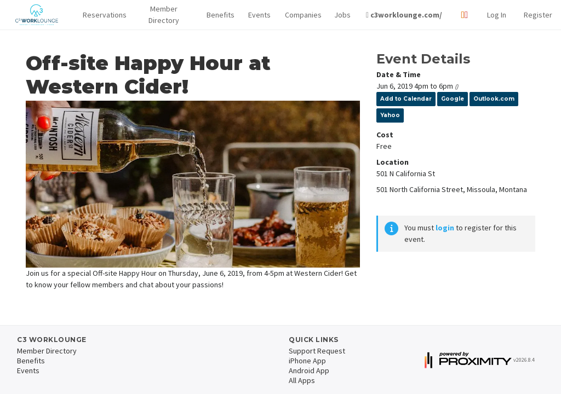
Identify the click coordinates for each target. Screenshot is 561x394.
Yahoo (390, 115)
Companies (301, 15)
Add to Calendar (406, 98)
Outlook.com (493, 98)
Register (538, 15)
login (445, 228)
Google (452, 98)
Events (257, 15)
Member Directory (163, 14)
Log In (496, 15)
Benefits (219, 15)
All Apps (302, 380)
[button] (102, 15)
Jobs (341, 15)
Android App (309, 370)
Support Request (317, 351)
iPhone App (307, 361)
